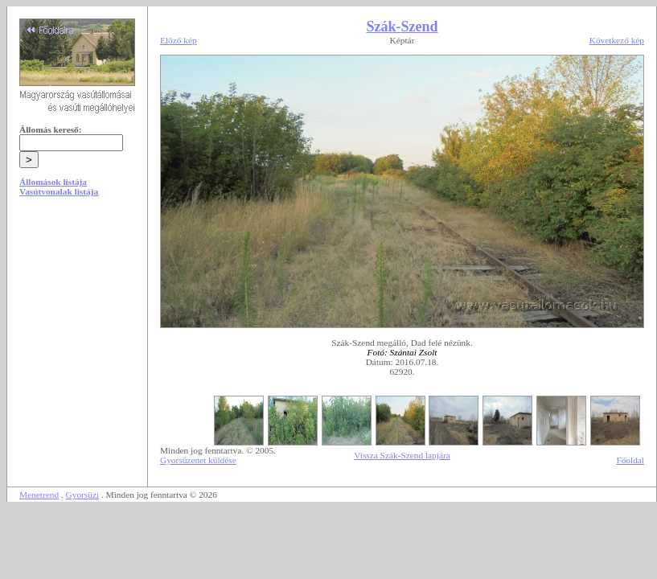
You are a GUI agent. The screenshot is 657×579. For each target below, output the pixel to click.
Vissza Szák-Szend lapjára (402, 455)
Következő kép (616, 40)
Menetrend (39, 494)
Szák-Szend (401, 26)
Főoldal (630, 460)
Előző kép (178, 40)
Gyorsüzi (83, 494)
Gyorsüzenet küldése (198, 460)
